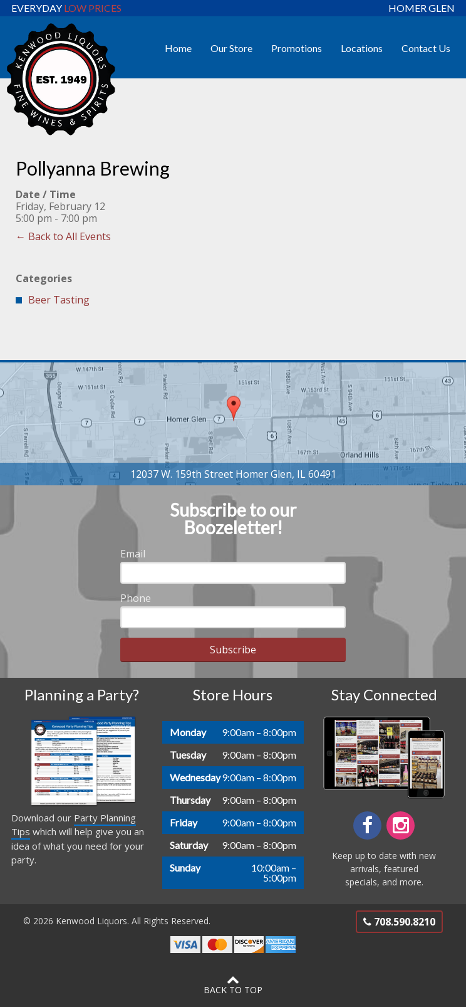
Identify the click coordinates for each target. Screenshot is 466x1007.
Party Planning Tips (73, 824)
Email (132, 554)
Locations (362, 48)
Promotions (296, 48)
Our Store (231, 48)
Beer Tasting (59, 300)
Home (178, 48)
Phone (135, 598)
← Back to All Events (63, 236)
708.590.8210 (399, 922)
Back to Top (233, 984)
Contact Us (425, 48)
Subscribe (233, 649)
